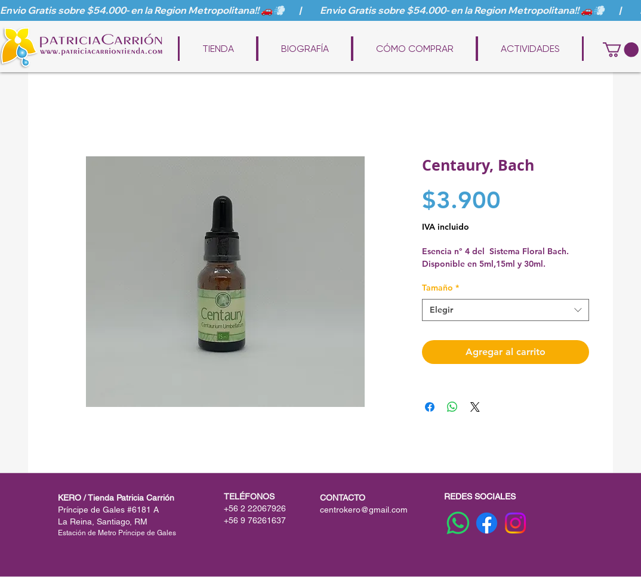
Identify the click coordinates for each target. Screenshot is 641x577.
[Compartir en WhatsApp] (452, 407)
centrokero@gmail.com (364, 509)
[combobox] (505, 310)
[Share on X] (475, 407)
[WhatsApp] (458, 523)
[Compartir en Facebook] (430, 407)
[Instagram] (515, 523)
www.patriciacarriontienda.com (329, 31)
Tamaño (440, 287)
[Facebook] (487, 523)
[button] (621, 49)
